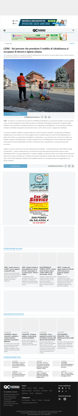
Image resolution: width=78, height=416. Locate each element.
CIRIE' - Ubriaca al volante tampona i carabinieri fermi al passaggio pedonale (67, 374)
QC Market (44, 390)
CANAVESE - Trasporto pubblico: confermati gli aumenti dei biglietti (29, 336)
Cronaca (29, 388)
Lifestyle (41, 388)
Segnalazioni (38, 393)
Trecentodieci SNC (35, 414)
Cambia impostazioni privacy (29, 402)
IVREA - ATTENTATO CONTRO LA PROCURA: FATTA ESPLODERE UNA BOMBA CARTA (42, 375)
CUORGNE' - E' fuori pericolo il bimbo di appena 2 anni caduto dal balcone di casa (19, 375)
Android (11, 405)
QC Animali (36, 390)
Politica (72, 43)
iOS (7, 405)
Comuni (31, 393)
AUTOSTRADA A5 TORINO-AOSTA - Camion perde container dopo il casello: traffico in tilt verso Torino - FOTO (48, 270)
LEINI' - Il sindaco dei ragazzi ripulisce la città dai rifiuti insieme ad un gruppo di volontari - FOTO (65, 270)
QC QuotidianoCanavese (31, 411)
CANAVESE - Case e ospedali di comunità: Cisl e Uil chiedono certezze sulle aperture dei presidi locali (48, 336)
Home (23, 388)
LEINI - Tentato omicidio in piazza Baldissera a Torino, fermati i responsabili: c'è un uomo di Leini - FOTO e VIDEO (30, 270)
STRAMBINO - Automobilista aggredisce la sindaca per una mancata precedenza (67, 365)
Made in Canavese (27, 390)
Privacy (34, 400)
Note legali (47, 400)
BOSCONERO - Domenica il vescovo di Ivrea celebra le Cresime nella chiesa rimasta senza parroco (18, 365)
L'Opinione (24, 393)
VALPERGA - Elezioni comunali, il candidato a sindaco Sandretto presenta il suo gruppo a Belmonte (11, 337)
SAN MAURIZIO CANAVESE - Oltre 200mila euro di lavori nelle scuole (65, 336)
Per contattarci (26, 400)
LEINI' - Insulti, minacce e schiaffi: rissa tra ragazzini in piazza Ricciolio (12, 269)
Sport (50, 390)
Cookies (40, 400)
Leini (5, 55)
